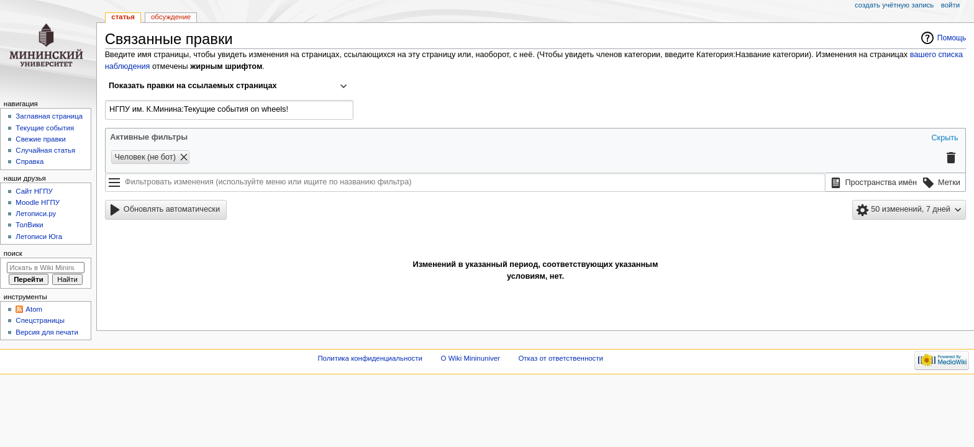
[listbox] (896, 182)
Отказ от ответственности (560, 358)
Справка (29, 161)
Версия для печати (47, 332)
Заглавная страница (49, 116)
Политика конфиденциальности (369, 358)
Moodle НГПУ (38, 202)
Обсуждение (171, 16)
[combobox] (229, 86)
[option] (872, 183)
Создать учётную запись (894, 5)
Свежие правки (41, 139)
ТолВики (29, 224)
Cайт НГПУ (34, 191)
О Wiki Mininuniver (470, 358)
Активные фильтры (149, 137)
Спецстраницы (40, 320)
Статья (123, 16)
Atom (33, 309)
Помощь (952, 38)
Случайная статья (45, 150)
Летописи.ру (36, 213)
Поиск (13, 253)
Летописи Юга (39, 236)
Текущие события (45, 128)
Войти (950, 5)
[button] (943, 138)
